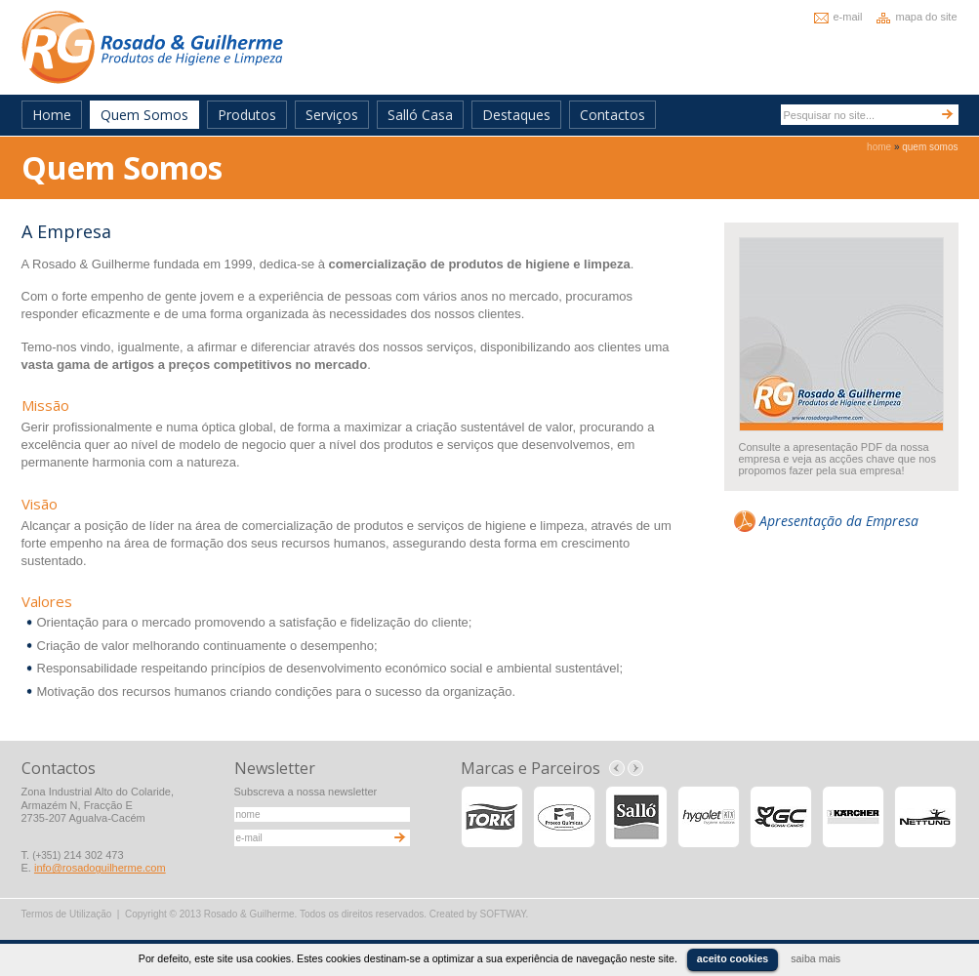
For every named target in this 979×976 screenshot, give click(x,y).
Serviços (332, 114)
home (879, 147)
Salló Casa (420, 114)
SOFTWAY (503, 914)
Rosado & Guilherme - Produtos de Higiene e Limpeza (152, 47)
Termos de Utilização (66, 914)
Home (51, 114)
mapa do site (927, 16)
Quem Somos (144, 114)
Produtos (247, 114)
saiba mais (815, 958)
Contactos (612, 114)
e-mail (848, 16)
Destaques (516, 114)
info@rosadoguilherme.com (100, 868)
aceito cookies (732, 958)
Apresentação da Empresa (838, 520)
